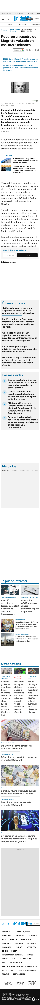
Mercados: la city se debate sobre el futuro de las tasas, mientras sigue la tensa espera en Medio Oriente (19, 361)
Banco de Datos (9, 939)
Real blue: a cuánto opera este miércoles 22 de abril (16, 803)
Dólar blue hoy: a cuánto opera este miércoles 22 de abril (19, 758)
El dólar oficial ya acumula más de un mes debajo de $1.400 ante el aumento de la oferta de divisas (33, 697)
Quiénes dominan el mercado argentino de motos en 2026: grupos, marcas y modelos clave (18, 311)
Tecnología (25, 959)
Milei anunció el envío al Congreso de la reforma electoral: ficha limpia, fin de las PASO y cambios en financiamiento (22, 408)
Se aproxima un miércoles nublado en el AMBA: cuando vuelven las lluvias (26, 638)
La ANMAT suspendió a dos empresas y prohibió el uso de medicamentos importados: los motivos (20, 67)
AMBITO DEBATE (32, 983)
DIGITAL (8, 983)
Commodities (24, 470)
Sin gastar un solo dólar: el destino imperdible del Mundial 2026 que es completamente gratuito (19, 838)
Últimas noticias (23, 932)
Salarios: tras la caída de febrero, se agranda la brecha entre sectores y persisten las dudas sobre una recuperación (23, 422)
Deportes (31, 947)
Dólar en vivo (19, 13)
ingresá (36, 18)
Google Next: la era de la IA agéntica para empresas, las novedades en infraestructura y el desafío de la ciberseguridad (19, 336)
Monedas (5, 470)
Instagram (14, 924)
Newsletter (33, 924)
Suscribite (27, 255)
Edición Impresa (9, 951)
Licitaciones (19, 974)
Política (33, 936)
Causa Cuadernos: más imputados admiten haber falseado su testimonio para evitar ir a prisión (22, 395)
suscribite (30, 18)
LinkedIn (19, 924)
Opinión (19, 943)
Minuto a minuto (19, 678)
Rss (3, 962)
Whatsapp (31, 924)
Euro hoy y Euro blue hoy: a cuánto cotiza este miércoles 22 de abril (18, 792)
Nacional (6, 947)
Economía (23, 24)
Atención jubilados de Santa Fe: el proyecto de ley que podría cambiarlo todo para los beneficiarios (26, 625)
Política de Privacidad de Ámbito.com (19, 966)
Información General (15, 30)
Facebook (8, 924)
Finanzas (20, 936)
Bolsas (14, 470)
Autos (30, 955)
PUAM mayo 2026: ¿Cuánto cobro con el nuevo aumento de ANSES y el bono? (25, 160)
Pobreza (30, 13)
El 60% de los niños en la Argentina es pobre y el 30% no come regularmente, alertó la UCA (20, 60)
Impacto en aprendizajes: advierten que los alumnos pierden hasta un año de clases (19, 349)
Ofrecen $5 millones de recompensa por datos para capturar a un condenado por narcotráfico (24, 169)
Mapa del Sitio (16, 962)
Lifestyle (31, 943)
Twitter (3, 923)
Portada (6, 932)
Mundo (18, 947)
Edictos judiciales (27, 970)
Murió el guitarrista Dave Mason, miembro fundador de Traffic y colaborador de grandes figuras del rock (18, 323)
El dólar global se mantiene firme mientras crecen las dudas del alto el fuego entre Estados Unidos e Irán (6, 698)
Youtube (25, 923)
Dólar (10, 24)
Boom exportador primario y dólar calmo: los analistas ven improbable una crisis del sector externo (22, 384)
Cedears (35, 470)
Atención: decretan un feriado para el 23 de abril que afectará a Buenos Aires (10, 607)
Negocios (6, 943)
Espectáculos (8, 959)
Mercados (26, 939)
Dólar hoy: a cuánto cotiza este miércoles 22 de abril (16, 747)
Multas (5, 974)
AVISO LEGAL (7, 970)
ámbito (4, 30)
